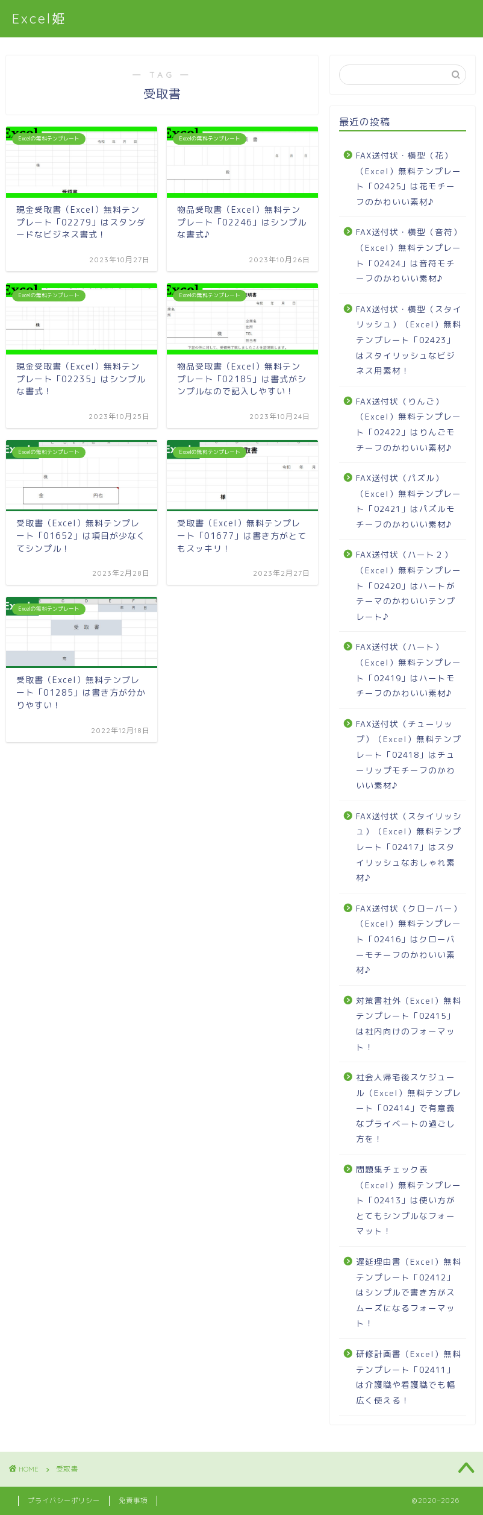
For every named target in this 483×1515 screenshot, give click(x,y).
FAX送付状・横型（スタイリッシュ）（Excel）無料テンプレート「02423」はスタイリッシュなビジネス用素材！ (409, 339)
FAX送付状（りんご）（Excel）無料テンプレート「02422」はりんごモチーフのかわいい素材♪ (408, 424)
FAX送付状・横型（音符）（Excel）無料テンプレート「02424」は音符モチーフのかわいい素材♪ (409, 255)
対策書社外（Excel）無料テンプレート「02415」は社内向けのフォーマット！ (408, 1024)
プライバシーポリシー (64, 1500)
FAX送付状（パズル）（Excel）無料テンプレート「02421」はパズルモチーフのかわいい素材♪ (408, 501)
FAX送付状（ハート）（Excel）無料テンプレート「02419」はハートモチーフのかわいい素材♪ (408, 670)
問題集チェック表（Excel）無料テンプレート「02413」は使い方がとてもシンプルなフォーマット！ (408, 1200)
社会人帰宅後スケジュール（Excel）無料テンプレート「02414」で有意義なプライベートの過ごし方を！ (408, 1107)
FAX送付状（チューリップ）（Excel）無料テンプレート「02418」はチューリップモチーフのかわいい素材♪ (408, 754)
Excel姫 (39, 18)
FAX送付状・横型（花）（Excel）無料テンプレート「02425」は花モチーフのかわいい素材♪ (408, 178)
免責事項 (133, 1500)
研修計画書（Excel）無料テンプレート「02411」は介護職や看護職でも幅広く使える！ (408, 1377)
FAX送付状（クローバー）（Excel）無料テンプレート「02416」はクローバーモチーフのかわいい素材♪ (409, 938)
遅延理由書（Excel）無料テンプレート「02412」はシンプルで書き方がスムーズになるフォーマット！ (408, 1292)
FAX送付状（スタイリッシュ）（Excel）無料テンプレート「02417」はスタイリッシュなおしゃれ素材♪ (409, 846)
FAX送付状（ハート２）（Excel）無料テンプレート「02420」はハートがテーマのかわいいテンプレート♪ (408, 585)
